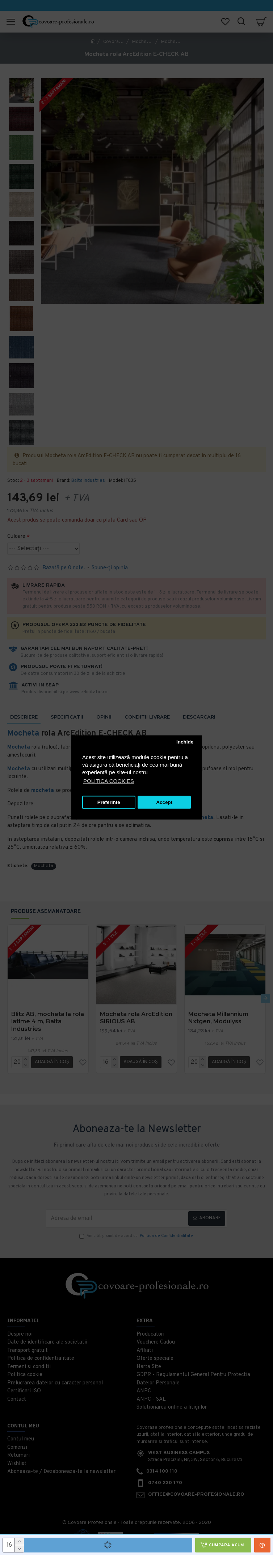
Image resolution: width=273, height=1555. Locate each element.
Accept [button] (164, 802)
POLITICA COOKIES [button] (108, 781)
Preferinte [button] (108, 802)
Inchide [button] (184, 742)
